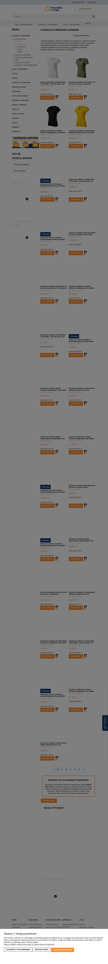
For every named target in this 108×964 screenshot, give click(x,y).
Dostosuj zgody (41, 950)
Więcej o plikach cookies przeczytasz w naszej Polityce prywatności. (29, 945)
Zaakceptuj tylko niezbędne (18, 950)
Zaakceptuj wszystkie (62, 950)
